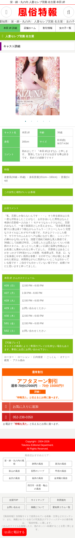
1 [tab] (26, 121)
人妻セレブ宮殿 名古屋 (19, 36)
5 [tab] (50, 121)
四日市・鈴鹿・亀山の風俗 (37, 487)
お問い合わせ (13, 507)
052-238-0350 (17, 417)
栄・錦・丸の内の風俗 (14, 462)
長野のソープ (37, 471)
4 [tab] (44, 121)
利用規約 (61, 500)
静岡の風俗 (37, 464)
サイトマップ (37, 500)
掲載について (37, 507)
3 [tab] (38, 121)
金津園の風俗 (60, 478)
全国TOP (13, 500)
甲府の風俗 (60, 471)
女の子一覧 (65, 28)
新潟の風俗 (60, 464)
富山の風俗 (14, 471)
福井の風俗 (37, 478)
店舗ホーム (29, 28)
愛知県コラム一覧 (61, 507)
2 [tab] (32, 121)
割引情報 (47, 28)
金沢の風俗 (14, 478)
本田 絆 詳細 (10, 28)
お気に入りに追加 (20, 406)
